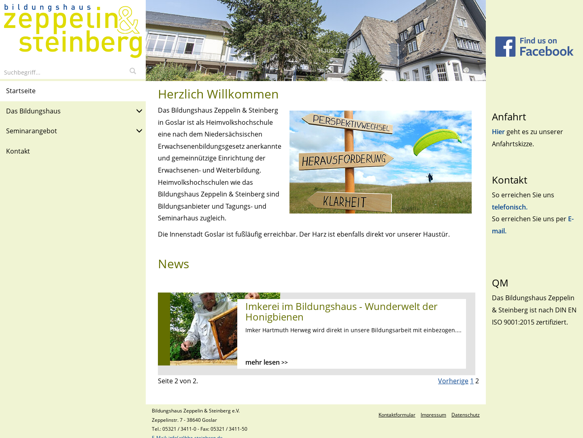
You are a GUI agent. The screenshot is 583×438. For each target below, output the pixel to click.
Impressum (433, 414)
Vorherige (453, 380)
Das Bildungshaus (74, 110)
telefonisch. (510, 207)
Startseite (21, 90)
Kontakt (18, 151)
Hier (499, 131)
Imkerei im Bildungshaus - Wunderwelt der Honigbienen (341, 311)
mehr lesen (266, 362)
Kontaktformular (397, 414)
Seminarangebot (74, 130)
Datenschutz (465, 414)
